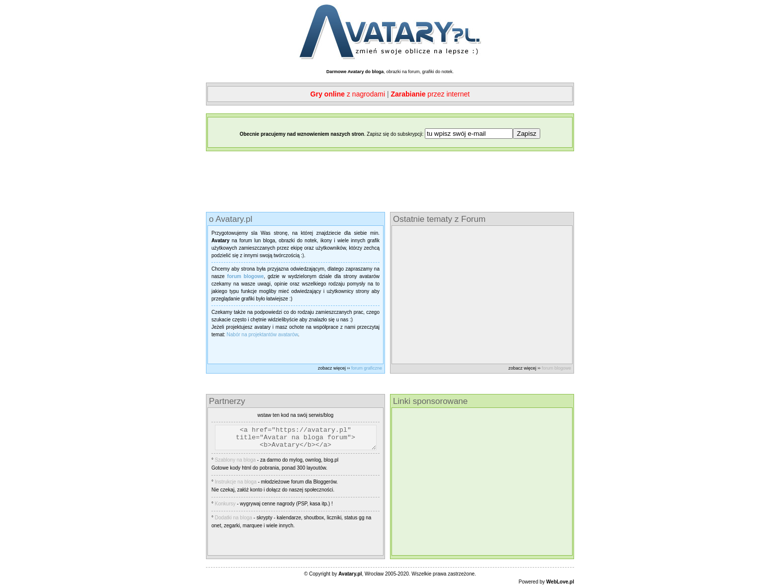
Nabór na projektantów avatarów (262, 334)
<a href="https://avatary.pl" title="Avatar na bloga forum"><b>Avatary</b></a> (301, 440)
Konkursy (225, 508)
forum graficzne (366, 368)
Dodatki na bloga (233, 522)
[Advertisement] (390, 181)
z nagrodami (347, 94)
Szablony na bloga (235, 464)
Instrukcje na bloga (236, 486)
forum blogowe (556, 368)
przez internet (430, 94)
